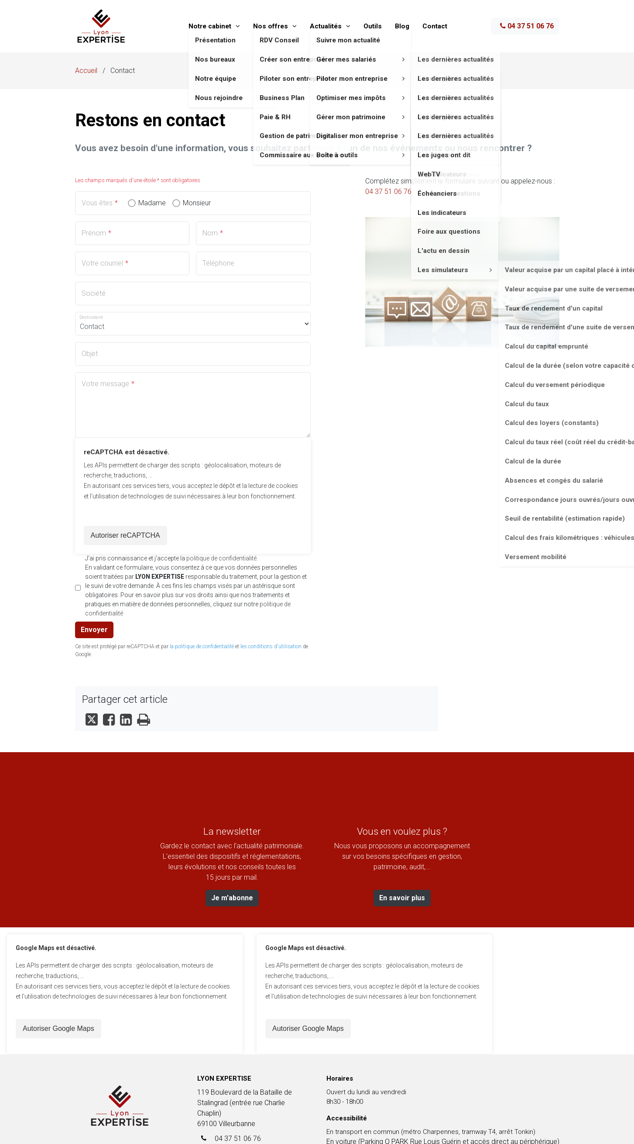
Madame (152, 203)
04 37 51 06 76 (527, 26)
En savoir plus (402, 898)
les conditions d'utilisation (271, 646)
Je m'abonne (232, 898)
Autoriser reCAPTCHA (125, 535)
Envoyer (94, 630)
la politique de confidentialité (202, 646)
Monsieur (197, 203)
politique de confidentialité (221, 558)
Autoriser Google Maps (58, 1028)
